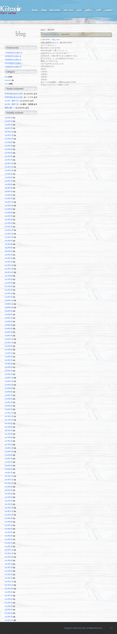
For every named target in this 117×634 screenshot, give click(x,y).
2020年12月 (9, 300)
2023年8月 (9, 213)
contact (108, 10)
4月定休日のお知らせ (13, 56)
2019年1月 (9, 374)
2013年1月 (9, 578)
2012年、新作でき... (12, 101)
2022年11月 (9, 234)
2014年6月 (9, 529)
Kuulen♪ (8, 80)
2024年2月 (9, 195)
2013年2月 (9, 575)
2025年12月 (9, 132)
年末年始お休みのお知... (14, 94)
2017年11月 (9, 416)
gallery (88, 10)
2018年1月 (9, 409)
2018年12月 (9, 378)
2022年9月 (9, 241)
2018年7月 (9, 395)
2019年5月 (9, 360)
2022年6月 (9, 248)
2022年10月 (9, 237)
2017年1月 (9, 445)
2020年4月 (9, 329)
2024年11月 (9, 167)
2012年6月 (9, 599)
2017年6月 (9, 434)
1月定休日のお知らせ (13, 67)
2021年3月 (9, 290)
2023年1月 (9, 227)
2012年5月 (9, 603)
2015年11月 (9, 480)
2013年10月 (9, 557)
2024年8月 (9, 177)
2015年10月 (9, 483)
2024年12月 (9, 163)
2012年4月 (9, 606)
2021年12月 (9, 265)
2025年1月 (9, 160)
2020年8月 (9, 314)
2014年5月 (9, 532)
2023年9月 (9, 209)
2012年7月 (9, 596)
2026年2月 (9, 125)
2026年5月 (9, 118)
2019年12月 (9, 339)
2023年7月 (9, 216)
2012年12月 (9, 582)
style (79, 10)
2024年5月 (9, 188)
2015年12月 (9, 476)
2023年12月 (9, 202)
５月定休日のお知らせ (13, 53)
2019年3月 (9, 367)
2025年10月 (9, 139)
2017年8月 (9, 427)
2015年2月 (9, 501)
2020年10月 (9, 307)
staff (98, 10)
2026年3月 (9, 121)
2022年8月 (9, 244)
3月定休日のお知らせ (13, 60)
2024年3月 (9, 191)
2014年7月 (9, 525)
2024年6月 (9, 184)
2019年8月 (9, 350)
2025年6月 (9, 149)
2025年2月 (9, 156)
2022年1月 (9, 262)
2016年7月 (9, 459)
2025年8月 (9, 142)
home (35, 10)
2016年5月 (9, 462)
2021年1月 (9, 297)
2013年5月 (9, 568)
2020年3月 (9, 332)
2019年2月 (9, 371)
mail (110, 628)
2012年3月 (9, 610)
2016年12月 (9, 448)
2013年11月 (9, 553)
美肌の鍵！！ (10, 108)
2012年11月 (9, 585)
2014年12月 (9, 508)
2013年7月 (9, 564)
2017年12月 (9, 413)
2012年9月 (9, 592)
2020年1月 (9, 336)
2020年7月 (9, 318)
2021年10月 (9, 272)
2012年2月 (9, 613)
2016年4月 (9, 466)
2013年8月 (9, 560)
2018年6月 (9, 399)
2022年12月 (9, 230)
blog (44, 10)
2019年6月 (9, 357)
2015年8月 (9, 487)
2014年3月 (9, 539)
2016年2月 (9, 469)
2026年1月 (9, 128)
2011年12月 (9, 620)
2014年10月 (9, 515)
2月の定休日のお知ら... (14, 63)
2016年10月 (9, 452)
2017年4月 (9, 437)
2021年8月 (9, 276)
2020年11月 (9, 304)
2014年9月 (9, 518)
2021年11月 (9, 269)
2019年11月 (9, 343)
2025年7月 (9, 146)
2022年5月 (9, 251)
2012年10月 (9, 589)
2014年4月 (9, 536)
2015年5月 (9, 494)
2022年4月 (9, 255)
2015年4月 (9, 497)
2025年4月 (9, 153)
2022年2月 (9, 258)
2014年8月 (9, 522)
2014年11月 (9, 511)
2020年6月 (9, 322)
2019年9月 (9, 346)
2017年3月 (9, 441)
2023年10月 (9, 206)
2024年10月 (9, 170)
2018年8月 (9, 392)
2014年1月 (9, 546)
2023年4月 (9, 223)
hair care (68, 10)
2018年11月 (9, 381)
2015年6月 (9, 490)
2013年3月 (9, 571)
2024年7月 (9, 181)
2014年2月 (9, 543)
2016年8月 (9, 455)
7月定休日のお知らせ (51, 35)
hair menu (55, 10)
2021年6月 (9, 279)
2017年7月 (9, 430)
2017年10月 (9, 420)
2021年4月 (9, 286)
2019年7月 (9, 353)
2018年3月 (9, 406)
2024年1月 (9, 199)
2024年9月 (9, 174)
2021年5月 (9, 283)
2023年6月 (9, 220)
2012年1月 (9, 617)
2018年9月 (9, 388)
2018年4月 (9, 402)
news (58, 40)
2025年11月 (9, 135)
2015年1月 (9, 504)
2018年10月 (9, 385)
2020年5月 (9, 325)
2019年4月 (9, 364)
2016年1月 (9, 473)
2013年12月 (9, 550)
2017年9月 (9, 423)
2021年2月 (9, 293)
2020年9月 (9, 311)
